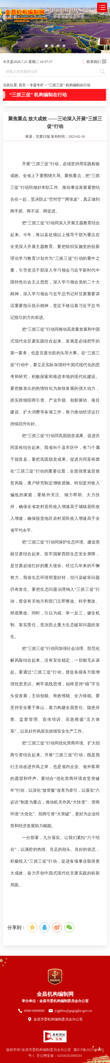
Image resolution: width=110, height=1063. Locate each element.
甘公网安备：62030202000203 (59, 1056)
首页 (22, 85)
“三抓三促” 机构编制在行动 (69, 85)
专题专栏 (37, 85)
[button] (46, 45)
